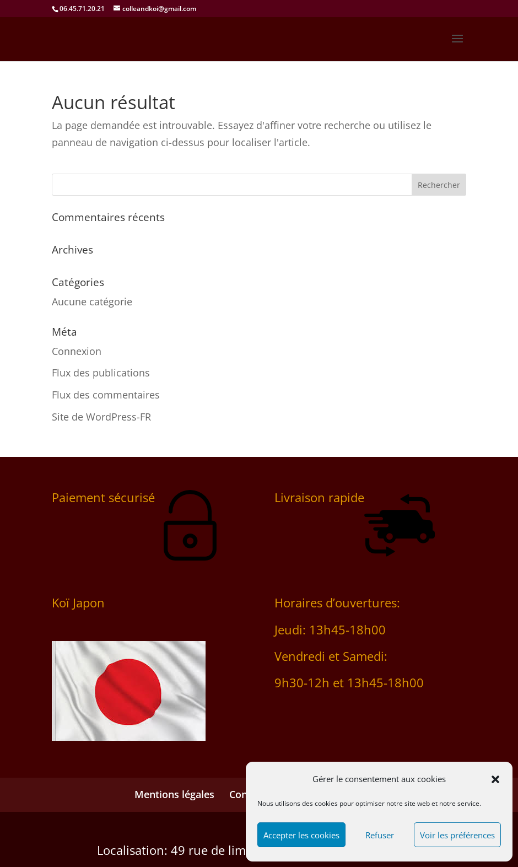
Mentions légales (174, 794)
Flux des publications (101, 372)
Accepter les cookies (301, 835)
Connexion (76, 351)
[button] (495, 779)
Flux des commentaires (106, 394)
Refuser (379, 835)
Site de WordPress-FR (101, 416)
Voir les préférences (457, 835)
